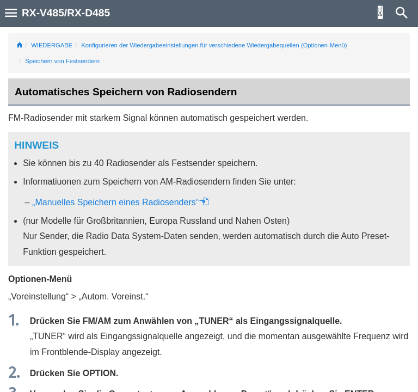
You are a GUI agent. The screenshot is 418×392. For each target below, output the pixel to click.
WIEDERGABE (51, 45)
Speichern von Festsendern (62, 61)
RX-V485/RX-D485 (66, 13)
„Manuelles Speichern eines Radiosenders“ (120, 202)
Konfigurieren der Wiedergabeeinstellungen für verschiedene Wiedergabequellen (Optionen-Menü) (214, 45)
